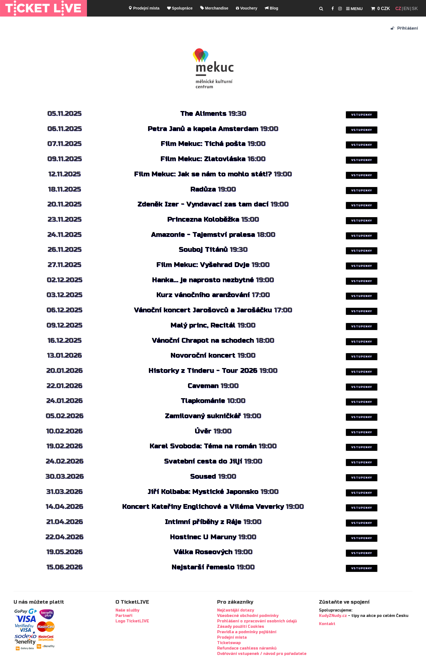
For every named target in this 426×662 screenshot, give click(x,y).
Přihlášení (404, 28)
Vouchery (246, 8)
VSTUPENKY (361, 114)
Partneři (123, 615)
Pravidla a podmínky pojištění (246, 632)
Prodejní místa (143, 8)
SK (415, 8)
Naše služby (127, 610)
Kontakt (327, 624)
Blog (271, 8)
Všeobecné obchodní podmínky (247, 615)
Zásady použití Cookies (240, 626)
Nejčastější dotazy (235, 610)
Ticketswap (229, 643)
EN (406, 8)
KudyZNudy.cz (333, 615)
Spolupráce (180, 8)
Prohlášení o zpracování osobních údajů (257, 621)
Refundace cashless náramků (247, 648)
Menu (354, 8)
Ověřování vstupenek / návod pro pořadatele (261, 653)
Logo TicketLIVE (132, 621)
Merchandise (214, 8)
